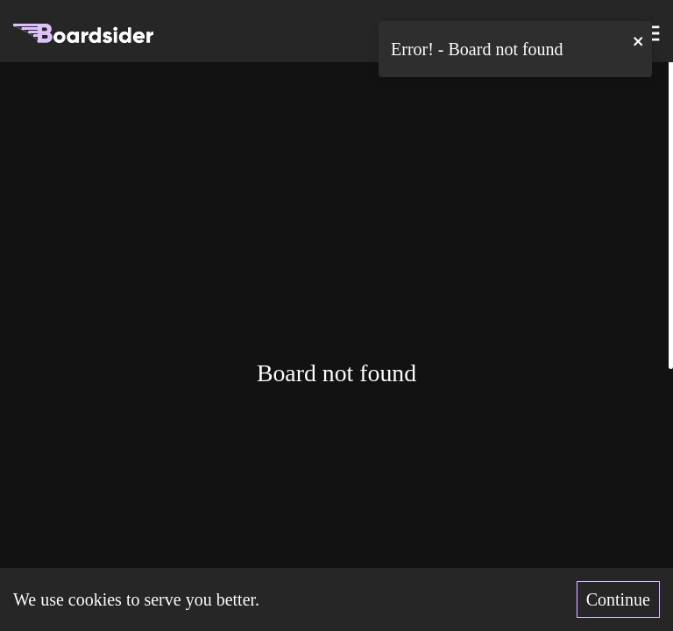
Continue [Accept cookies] (618, 599)
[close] (639, 41)
